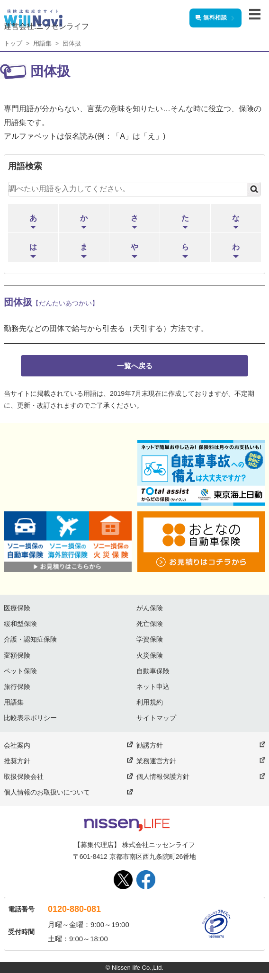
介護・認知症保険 (30, 639)
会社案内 (17, 745)
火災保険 (149, 655)
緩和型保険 (20, 623)
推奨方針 (17, 761)
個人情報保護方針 (162, 776)
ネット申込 (153, 686)
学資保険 (149, 639)
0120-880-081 (74, 909)
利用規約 (149, 702)
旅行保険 (17, 686)
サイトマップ (156, 718)
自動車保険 (153, 671)
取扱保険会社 (24, 776)
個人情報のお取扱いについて (47, 792)
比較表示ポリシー (30, 718)
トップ (13, 43)
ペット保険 (20, 671)
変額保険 (17, 655)
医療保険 (17, 608)
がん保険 (149, 608)
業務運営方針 (156, 761)
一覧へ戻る (134, 366)
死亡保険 (149, 623)
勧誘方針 (149, 745)
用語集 (42, 43)
